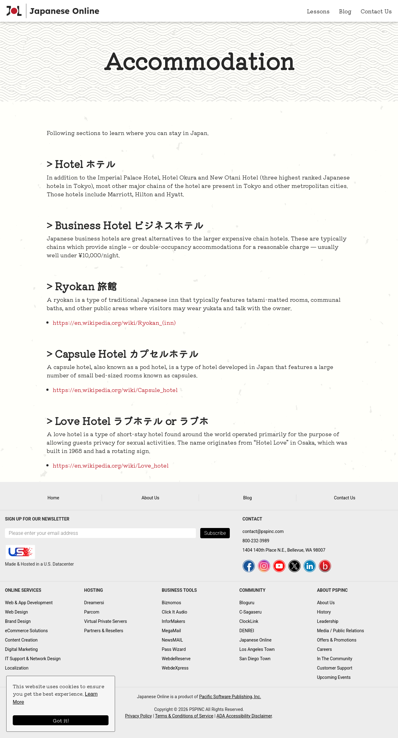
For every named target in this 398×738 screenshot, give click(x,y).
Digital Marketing (21, 649)
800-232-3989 (256, 540)
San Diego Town (255, 658)
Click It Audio (174, 612)
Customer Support (334, 668)
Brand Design (18, 621)
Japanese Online (255, 640)
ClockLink (248, 621)
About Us (150, 497)
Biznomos (171, 602)
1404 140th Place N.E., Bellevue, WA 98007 (284, 550)
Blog (345, 11)
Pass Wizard (174, 649)
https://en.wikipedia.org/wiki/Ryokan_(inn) (114, 322)
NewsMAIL (172, 640)
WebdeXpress (175, 668)
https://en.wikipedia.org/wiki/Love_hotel (111, 465)
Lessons (318, 11)
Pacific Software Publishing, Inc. (230, 696)
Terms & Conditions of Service (184, 715)
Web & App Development (29, 602)
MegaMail (171, 630)
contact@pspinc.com (263, 531)
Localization (17, 668)
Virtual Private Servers (105, 621)
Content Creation (21, 640)
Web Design (16, 612)
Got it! (61, 720)
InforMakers (173, 621)
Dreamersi (94, 602)
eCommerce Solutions (26, 630)
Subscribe (215, 533)
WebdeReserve (176, 658)
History (324, 612)
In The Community (334, 658)
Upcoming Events (333, 677)
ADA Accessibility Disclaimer (244, 715)
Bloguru (246, 602)
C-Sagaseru (250, 612)
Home (53, 497)
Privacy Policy (138, 715)
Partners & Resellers (103, 630)
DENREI (246, 630)
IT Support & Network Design (33, 658)
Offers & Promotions (336, 640)
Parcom (92, 612)
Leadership (327, 621)
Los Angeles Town (257, 649)
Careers (324, 649)
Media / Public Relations (340, 630)
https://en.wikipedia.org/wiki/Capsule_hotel (115, 389)
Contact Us (376, 11)
